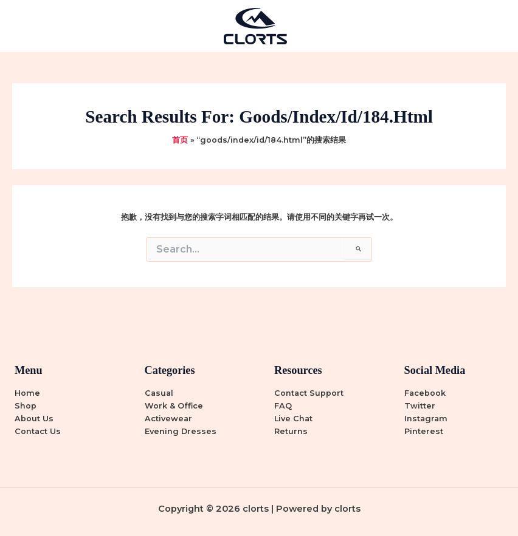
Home (27, 393)
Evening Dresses (180, 431)
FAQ (283, 405)
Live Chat (293, 418)
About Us (34, 418)
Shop (25, 405)
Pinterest (423, 431)
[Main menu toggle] (494, 26)
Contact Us (38, 431)
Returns (291, 431)
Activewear (168, 418)
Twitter (419, 405)
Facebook (425, 393)
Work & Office (174, 405)
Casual (159, 393)
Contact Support (309, 393)
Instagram (425, 418)
